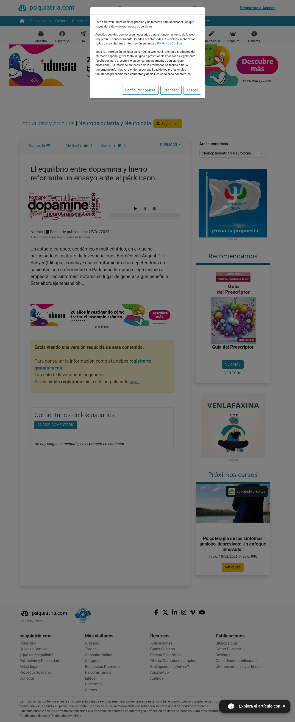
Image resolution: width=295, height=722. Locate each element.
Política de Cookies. (170, 43)
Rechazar (170, 90)
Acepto (192, 90)
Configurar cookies (140, 90)
